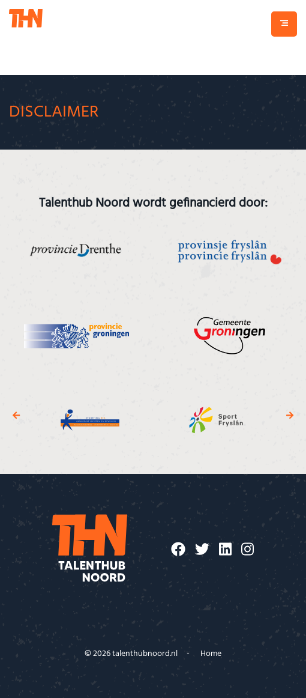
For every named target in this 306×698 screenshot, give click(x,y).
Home (210, 654)
